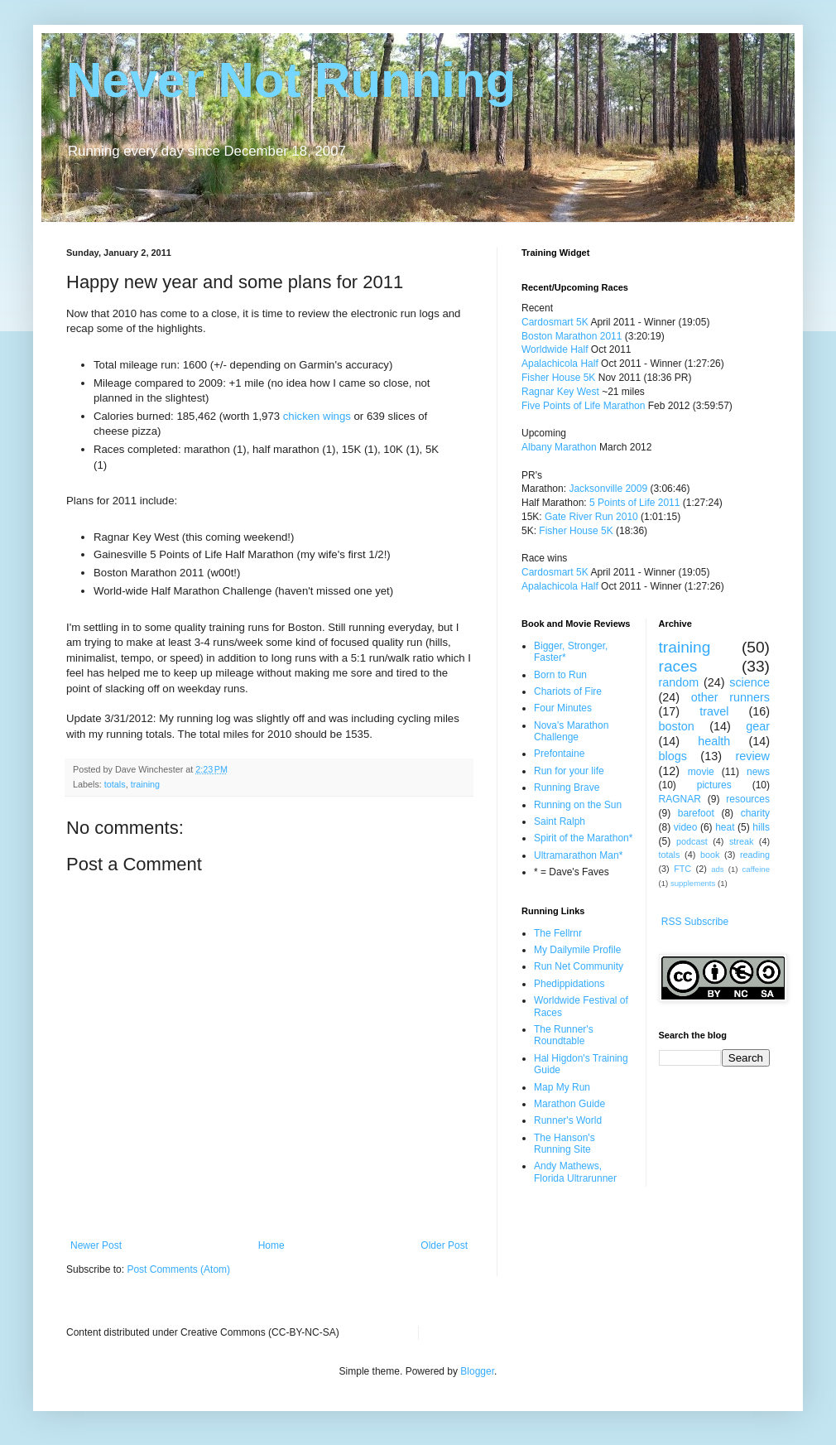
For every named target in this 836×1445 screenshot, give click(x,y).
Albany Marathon (559, 447)
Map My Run (562, 1087)
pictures (714, 785)
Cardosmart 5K (555, 322)
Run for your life (569, 771)
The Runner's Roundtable (563, 1035)
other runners (730, 697)
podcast (692, 841)
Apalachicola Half (559, 363)
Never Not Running (291, 80)
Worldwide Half (556, 349)
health (714, 741)
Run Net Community (578, 966)
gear (758, 726)
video (686, 827)
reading (755, 855)
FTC (682, 869)
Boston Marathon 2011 (571, 336)
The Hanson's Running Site (564, 1143)
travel (713, 711)
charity (755, 813)
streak (741, 841)
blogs (673, 756)
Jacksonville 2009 (608, 488)
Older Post (444, 1245)
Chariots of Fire (568, 691)
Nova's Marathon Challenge (571, 731)
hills (761, 827)
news (758, 772)
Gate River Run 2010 (591, 517)
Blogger (477, 1371)
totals (115, 784)
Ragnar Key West (560, 391)
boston (676, 726)
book (709, 855)
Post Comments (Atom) (178, 1269)
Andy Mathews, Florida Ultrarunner (575, 1171)
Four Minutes (563, 708)
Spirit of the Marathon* (583, 838)
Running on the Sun (578, 805)
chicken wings (317, 416)
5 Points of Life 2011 (634, 502)
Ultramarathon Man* (578, 855)
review (752, 756)
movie (701, 772)
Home (271, 1245)
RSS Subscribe (694, 921)
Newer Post (96, 1245)
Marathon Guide (569, 1104)
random (679, 682)
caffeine (756, 869)
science (749, 682)
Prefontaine (559, 753)
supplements (692, 883)
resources (748, 799)
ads (717, 869)
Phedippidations (569, 984)
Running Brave (566, 787)
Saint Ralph (559, 821)
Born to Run (560, 675)
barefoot (696, 813)
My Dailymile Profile (577, 950)
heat (724, 827)
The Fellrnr (558, 933)
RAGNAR (680, 799)
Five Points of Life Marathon (583, 406)
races (678, 666)
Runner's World (568, 1120)
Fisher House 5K (558, 377)
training (145, 784)
